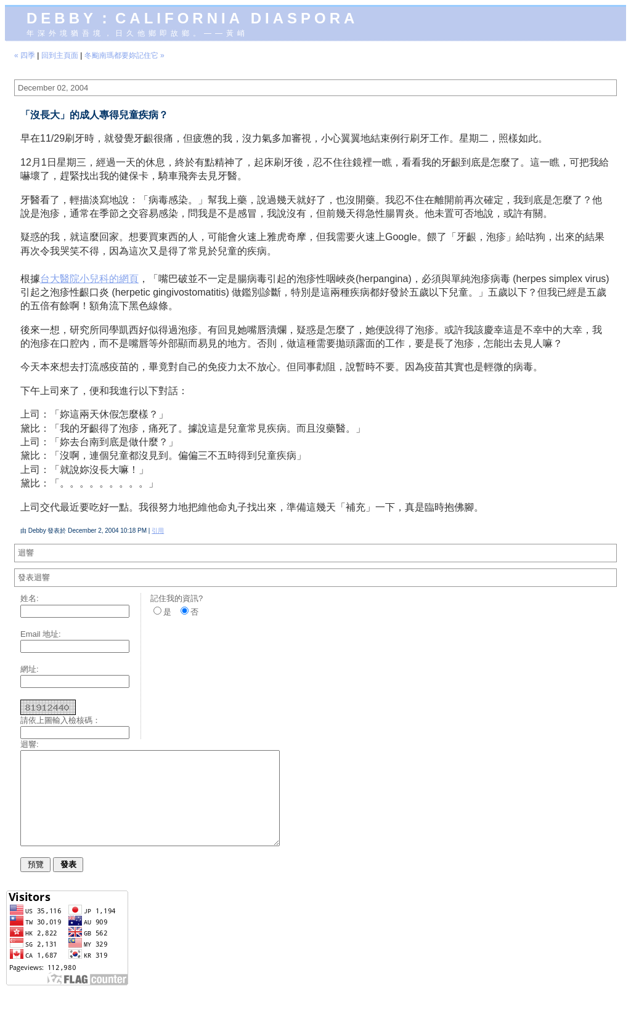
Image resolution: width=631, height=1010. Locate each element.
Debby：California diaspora (192, 18)
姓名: (29, 598)
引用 (158, 530)
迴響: (29, 744)
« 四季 (24, 55)
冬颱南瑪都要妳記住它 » (124, 55)
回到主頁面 (59, 55)
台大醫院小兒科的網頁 (89, 278)
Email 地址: (40, 634)
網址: (29, 669)
